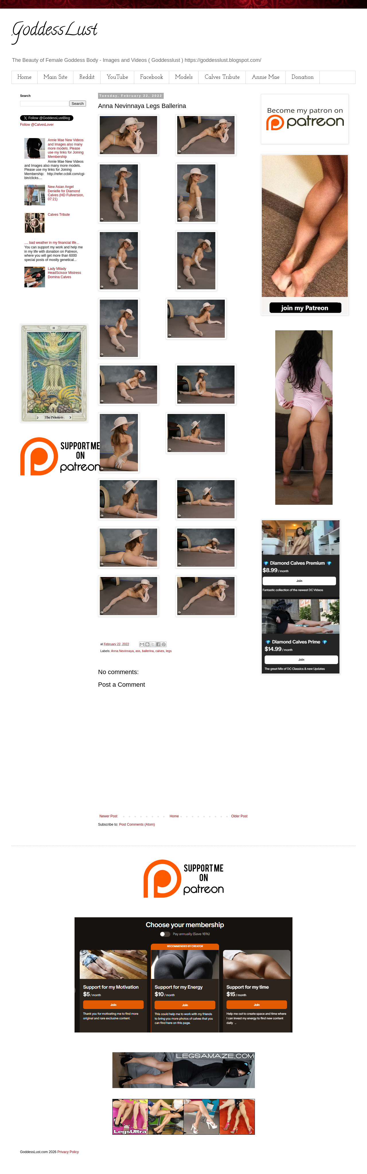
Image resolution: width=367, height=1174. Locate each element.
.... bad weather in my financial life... (51, 243)
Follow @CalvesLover (37, 125)
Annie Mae (266, 77)
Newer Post (108, 816)
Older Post (239, 816)
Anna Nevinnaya (122, 651)
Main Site (55, 77)
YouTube (117, 77)
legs (169, 651)
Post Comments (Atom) (137, 824)
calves (159, 651)
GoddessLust (54, 31)
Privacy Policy (68, 1152)
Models (184, 77)
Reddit (87, 77)
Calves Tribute (222, 77)
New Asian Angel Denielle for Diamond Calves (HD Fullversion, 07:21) (66, 193)
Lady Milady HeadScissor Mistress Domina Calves (64, 273)
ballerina (148, 651)
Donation (303, 77)
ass (137, 651)
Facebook (151, 77)
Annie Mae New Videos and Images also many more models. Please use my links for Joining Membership (66, 148)
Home (24, 77)
